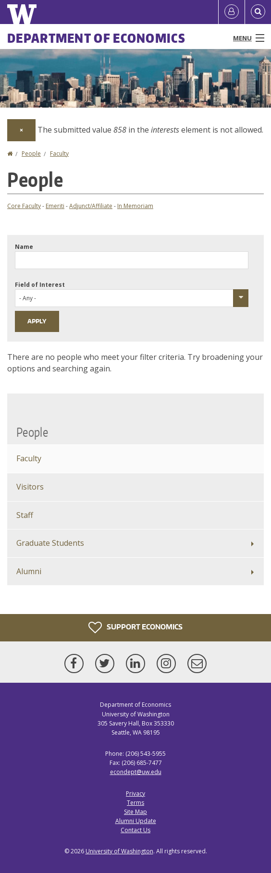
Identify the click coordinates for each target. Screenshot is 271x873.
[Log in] (232, 12)
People (31, 153)
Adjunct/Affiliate (90, 206)
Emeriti (55, 206)
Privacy (135, 793)
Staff (24, 515)
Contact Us (135, 830)
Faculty (59, 153)
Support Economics (135, 627)
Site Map (135, 812)
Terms (135, 803)
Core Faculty (24, 206)
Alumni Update (135, 821)
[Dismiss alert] (21, 130)
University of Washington (119, 851)
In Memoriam (135, 206)
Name (24, 247)
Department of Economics (96, 38)
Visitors (30, 486)
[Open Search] (258, 12)
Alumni (28, 571)
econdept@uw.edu (135, 772)
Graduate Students (50, 543)
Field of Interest (40, 285)
